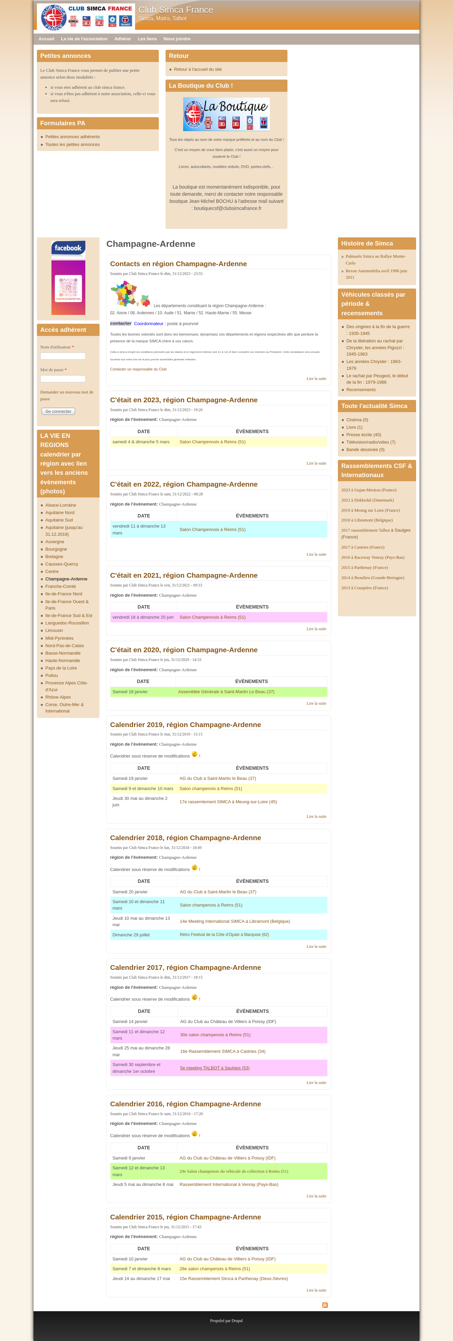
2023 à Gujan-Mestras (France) (368, 489)
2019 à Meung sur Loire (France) (370, 510)
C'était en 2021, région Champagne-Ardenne (184, 575)
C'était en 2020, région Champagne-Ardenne (184, 650)
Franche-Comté (60, 586)
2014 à (372, 577)
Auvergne (54, 541)
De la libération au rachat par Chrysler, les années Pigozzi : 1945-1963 (375, 347)
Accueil (46, 38)
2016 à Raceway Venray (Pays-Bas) (372, 557)
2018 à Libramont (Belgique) (367, 520)
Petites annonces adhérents (72, 136)
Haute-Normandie (62, 660)
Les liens (147, 38)
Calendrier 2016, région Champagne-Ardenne (185, 1104)
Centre (52, 571)
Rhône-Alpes (58, 697)
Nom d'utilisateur (57, 346)
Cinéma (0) (357, 419)
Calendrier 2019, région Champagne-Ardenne (185, 724)
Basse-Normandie (63, 653)
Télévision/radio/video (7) (370, 442)
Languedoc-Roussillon (67, 622)
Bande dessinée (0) (365, 449)
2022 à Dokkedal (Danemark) (368, 500)
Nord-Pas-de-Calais (64, 645)
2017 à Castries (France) (362, 547)
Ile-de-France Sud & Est (68, 615)
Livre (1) (354, 427)
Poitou (51, 675)
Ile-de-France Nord (63, 593)
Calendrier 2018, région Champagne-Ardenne (185, 838)
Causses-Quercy (61, 564)
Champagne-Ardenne (66, 578)
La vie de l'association (84, 38)
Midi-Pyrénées (59, 638)
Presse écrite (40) (363, 434)
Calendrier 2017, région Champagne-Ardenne (185, 967)
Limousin (54, 630)
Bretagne (54, 556)
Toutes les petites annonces (72, 144)
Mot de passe (53, 369)
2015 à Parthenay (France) (364, 567)
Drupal (237, 1320)
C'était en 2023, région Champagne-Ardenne (184, 400)
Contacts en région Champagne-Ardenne (178, 264)
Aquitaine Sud (59, 520)
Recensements (361, 389)
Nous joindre (177, 38)
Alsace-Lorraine (60, 505)
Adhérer (122, 38)
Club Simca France (175, 10)
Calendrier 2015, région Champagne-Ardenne (185, 1217)
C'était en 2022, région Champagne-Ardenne (184, 484)
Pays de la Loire (61, 667)
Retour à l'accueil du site (198, 69)
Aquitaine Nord (59, 512)
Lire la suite (316, 378)
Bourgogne (56, 549)
